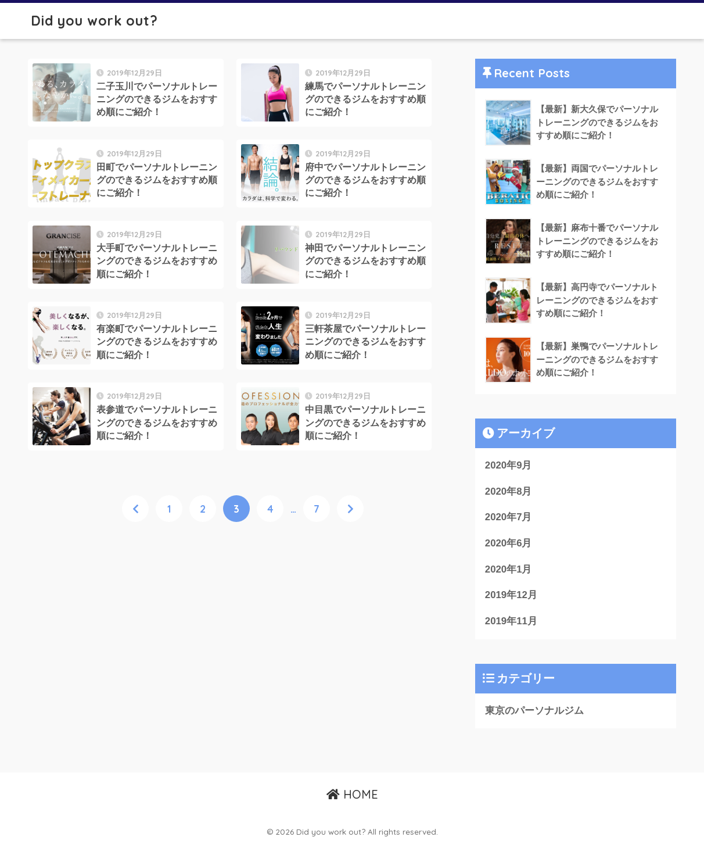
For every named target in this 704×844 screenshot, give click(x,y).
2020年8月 (508, 491)
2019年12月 (511, 594)
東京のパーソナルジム (534, 710)
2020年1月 (508, 569)
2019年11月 (511, 621)
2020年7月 (508, 517)
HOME (352, 794)
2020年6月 (508, 543)
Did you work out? (94, 20)
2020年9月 (508, 465)
